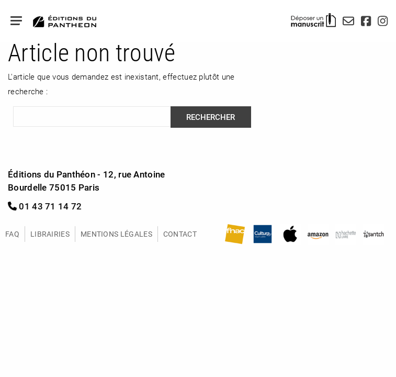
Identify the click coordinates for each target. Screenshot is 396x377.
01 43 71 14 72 (45, 206)
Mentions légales (116, 234)
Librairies (50, 234)
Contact (180, 234)
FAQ (12, 234)
